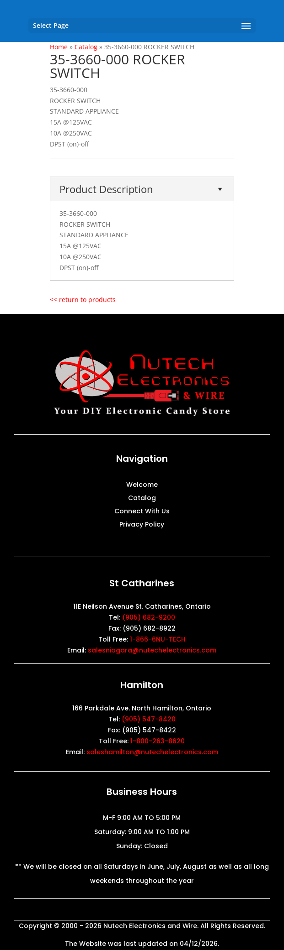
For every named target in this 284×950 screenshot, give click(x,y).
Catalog (142, 498)
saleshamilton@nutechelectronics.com (152, 752)
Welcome (142, 485)
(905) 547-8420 (149, 719)
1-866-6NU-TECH (158, 639)
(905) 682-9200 (148, 617)
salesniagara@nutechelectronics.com (152, 650)
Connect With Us (142, 512)
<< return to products (83, 299)
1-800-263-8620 (157, 741)
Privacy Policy (141, 525)
